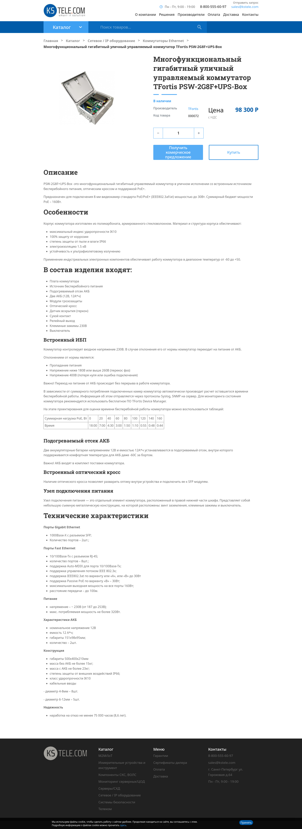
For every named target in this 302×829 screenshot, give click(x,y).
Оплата (214, 14)
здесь (123, 825)
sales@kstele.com (244, 6)
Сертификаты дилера (170, 762)
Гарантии (160, 755)
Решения (167, 14)
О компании (145, 14)
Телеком (105, 809)
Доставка (231, 14)
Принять (246, 822)
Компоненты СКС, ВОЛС (117, 774)
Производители (191, 14)
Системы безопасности (116, 802)
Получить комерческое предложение (178, 152)
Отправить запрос (245, 2)
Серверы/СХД (109, 788)
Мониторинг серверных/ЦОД (121, 781)
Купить (233, 152)
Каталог (105, 749)
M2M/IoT (105, 755)
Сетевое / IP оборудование (119, 795)
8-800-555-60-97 (213, 6)
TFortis (193, 109)
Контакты (250, 14)
